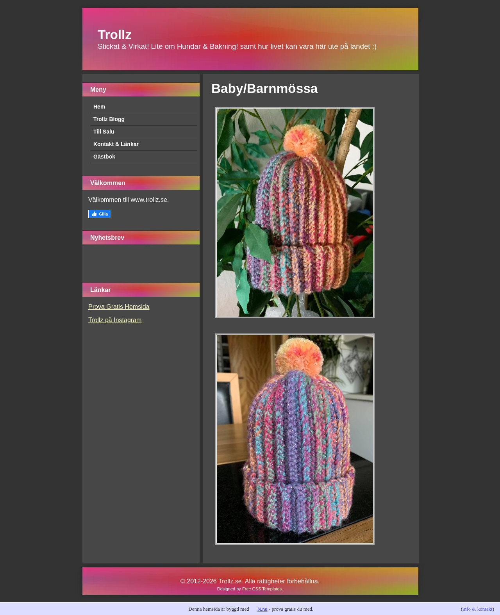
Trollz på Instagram (114, 320)
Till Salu (103, 131)
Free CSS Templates (262, 588)
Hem (99, 106)
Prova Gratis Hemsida (119, 306)
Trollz (115, 34)
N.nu (262, 609)
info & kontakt (477, 609)
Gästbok (104, 156)
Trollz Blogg (109, 119)
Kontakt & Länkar (116, 144)
